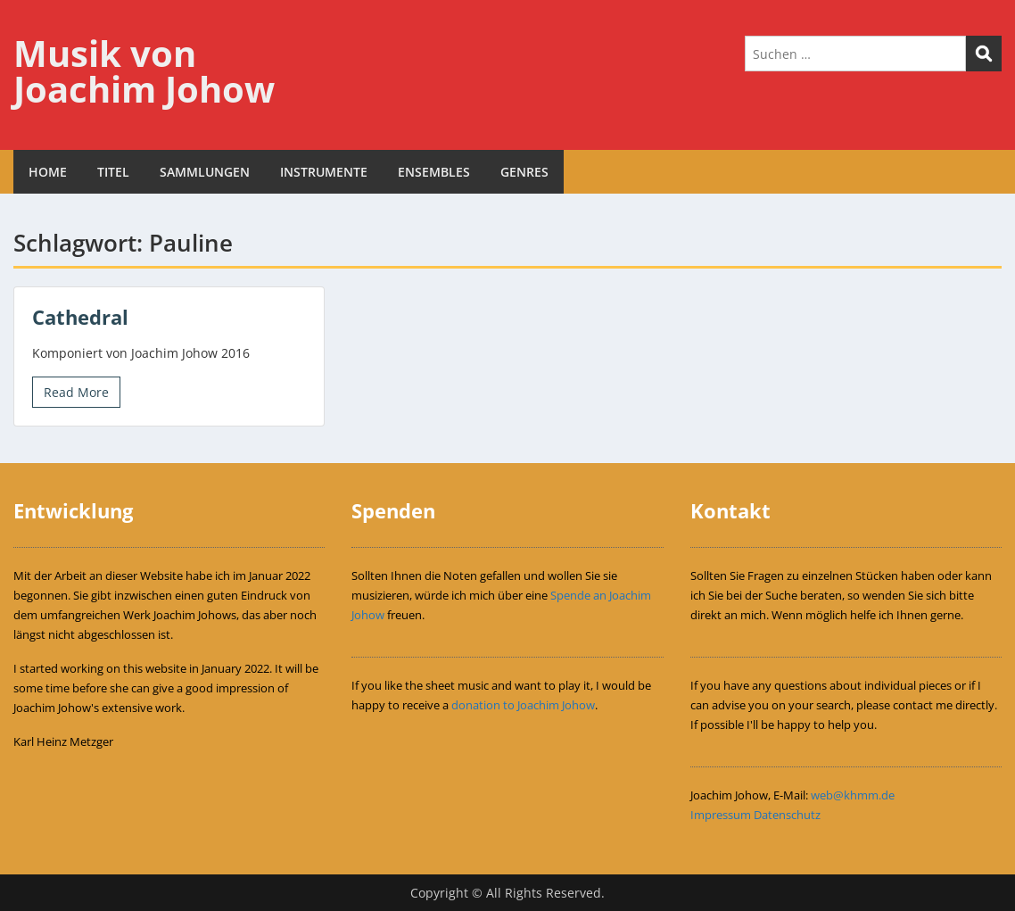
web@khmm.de (853, 795)
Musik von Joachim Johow (144, 71)
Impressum (720, 815)
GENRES (524, 171)
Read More (76, 392)
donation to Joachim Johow (523, 705)
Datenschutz (787, 815)
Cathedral (80, 316)
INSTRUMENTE (323, 171)
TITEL (113, 171)
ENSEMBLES (434, 171)
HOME (48, 171)
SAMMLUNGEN (205, 171)
